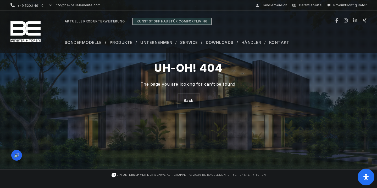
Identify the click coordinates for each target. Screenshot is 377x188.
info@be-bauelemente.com (75, 5)
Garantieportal (307, 5)
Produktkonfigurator (347, 5)
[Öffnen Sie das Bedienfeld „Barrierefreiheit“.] (366, 177)
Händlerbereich (271, 5)
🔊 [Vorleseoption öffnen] (17, 154)
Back (189, 100)
